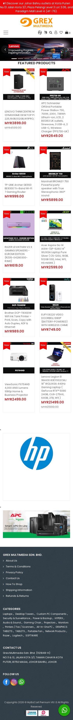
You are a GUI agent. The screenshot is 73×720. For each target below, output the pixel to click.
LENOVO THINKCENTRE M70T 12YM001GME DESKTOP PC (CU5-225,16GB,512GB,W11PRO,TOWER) (24, 115)
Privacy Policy (14, 572)
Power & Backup (42, 618)
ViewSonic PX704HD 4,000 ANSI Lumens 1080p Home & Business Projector (17, 389)
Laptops (7, 614)
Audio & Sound (12, 622)
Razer (6, 635)
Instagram (14, 682)
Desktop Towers (24, 614)
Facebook (6, 682)
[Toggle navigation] (6, 32)
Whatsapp (21, 682)
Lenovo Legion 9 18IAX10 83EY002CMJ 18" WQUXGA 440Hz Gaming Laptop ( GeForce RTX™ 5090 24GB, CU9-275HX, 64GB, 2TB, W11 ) (53, 387)
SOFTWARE (32, 635)
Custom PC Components (51, 614)
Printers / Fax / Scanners (19, 627)
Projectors (49, 622)
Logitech (17, 635)
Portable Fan (35, 631)
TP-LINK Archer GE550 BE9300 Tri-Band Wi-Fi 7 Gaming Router (18, 188)
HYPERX (59, 618)
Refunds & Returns (17, 596)
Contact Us (13, 578)
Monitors (63, 622)
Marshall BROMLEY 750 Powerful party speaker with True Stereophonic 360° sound (55, 188)
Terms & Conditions (18, 566)
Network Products (55, 631)
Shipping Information (19, 590)
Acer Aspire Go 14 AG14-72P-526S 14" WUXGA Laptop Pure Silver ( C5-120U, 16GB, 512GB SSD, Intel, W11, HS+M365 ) (55, 254)
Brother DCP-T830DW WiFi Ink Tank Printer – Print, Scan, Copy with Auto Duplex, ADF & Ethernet (18, 320)
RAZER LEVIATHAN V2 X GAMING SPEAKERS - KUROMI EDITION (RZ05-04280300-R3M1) (18, 254)
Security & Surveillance (16, 618)
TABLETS (20, 631)
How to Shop (14, 584)
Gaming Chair (32, 622)
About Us (11, 560)
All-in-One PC (45, 627)
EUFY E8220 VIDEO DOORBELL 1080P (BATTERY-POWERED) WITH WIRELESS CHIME (54, 320)
